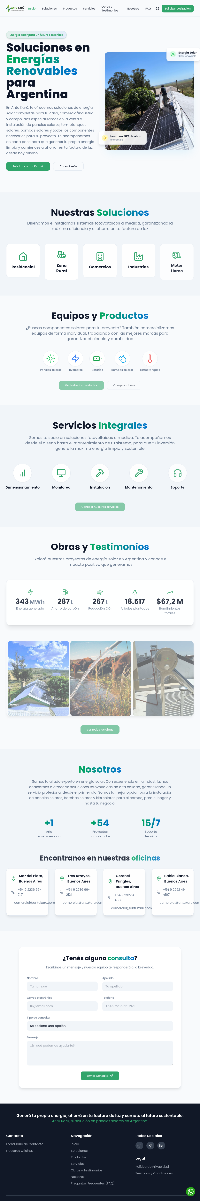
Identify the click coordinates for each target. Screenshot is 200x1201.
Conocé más (68, 166)
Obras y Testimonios (110, 8)
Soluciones (49, 9)
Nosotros (133, 9)
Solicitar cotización (178, 9)
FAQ (148, 9)
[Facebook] (150, 1145)
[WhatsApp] (190, 1191)
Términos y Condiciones (154, 1173)
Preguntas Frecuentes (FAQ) (92, 1183)
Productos (70, 9)
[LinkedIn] (161, 1145)
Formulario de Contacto (24, 1144)
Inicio (32, 9)
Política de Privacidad (152, 1166)
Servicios (89, 9)
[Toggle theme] (157, 8)
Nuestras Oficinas (20, 1150)
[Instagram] (139, 1145)
